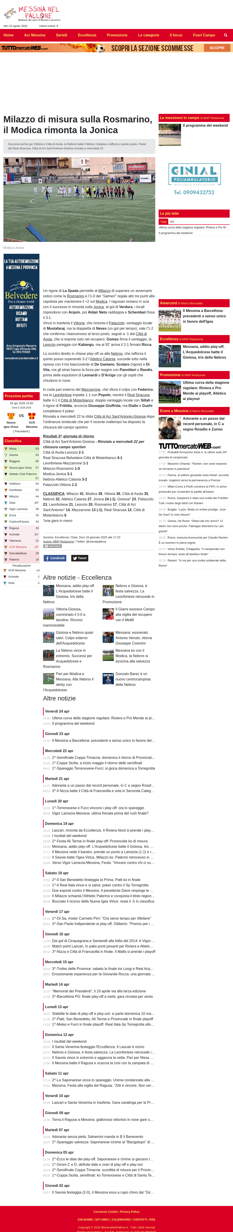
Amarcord (168, 303)
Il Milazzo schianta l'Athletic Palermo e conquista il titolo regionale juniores (111, 896)
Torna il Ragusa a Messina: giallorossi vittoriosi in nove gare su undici (107, 1120)
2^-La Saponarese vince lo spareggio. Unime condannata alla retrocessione (112, 1080)
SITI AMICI (102, 1219)
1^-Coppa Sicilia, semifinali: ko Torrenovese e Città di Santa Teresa (105, 1175)
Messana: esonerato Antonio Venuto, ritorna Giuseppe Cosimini (134, 638)
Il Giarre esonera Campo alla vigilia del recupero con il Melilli (135, 614)
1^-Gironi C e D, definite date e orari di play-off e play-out (97, 1164)
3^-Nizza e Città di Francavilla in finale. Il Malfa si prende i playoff (103, 952)
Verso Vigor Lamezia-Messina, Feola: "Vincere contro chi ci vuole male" (109, 863)
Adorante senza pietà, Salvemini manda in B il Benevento (97, 1137)
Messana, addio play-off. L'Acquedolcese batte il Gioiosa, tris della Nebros (111, 846)
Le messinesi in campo (179, 118)
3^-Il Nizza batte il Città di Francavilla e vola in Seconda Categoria (104, 791)
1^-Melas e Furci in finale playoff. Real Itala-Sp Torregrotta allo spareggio (110, 1024)
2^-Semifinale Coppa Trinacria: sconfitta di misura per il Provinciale (105, 1170)
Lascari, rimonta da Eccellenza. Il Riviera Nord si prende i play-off (104, 830)
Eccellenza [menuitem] (87, 35)
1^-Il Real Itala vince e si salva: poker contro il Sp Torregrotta (100, 885)
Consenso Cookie (105, 1211)
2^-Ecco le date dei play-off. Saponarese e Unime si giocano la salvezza (109, 1159)
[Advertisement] (194, 267)
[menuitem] (225, 35)
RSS (152, 1219)
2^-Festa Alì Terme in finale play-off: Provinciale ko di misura (100, 841)
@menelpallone (96, 541)
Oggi (163, 221)
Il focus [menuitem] (176, 35)
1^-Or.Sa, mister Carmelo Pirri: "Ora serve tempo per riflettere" (101, 918)
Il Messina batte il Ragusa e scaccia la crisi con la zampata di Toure (105, 1063)
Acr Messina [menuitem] (34, 35)
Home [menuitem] (8, 35)
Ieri (172, 221)
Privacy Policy (130, 1211)
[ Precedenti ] (21, 431)
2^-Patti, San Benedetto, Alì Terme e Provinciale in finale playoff (102, 1019)
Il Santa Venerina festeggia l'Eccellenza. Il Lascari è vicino (98, 1047)
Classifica (13, 441)
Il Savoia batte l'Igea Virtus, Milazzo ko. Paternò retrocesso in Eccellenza (110, 857)
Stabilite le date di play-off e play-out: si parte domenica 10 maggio (105, 1014)
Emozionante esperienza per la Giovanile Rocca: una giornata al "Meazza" (111, 974)
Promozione (170, 375)
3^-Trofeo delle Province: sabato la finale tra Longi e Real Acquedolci (107, 969)
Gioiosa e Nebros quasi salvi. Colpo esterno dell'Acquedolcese (74, 638)
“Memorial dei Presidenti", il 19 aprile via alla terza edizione (99, 991)
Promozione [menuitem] (117, 35)
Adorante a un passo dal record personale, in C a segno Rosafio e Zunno (110, 785)
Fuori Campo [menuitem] (204, 35)
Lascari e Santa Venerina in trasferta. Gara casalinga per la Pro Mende (108, 1102)
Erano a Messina (174, 411)
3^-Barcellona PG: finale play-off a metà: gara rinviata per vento (102, 996)
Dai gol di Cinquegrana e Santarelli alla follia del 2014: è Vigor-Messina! (109, 941)
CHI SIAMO (85, 1219)
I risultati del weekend (69, 836)
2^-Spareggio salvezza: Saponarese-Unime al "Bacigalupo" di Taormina (109, 1142)
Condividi (55, 558)
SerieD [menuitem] (61, 35)
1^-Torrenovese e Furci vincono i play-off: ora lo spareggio (98, 808)
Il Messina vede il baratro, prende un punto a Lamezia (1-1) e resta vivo (109, 852)
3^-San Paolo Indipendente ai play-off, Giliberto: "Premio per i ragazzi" (108, 924)
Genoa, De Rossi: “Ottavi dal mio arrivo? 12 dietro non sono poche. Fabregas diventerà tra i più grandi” (191, 526)
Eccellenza (62, 537)
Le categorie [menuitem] (148, 35)
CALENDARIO (121, 1219)
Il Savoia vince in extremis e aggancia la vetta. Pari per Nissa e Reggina (109, 1058)
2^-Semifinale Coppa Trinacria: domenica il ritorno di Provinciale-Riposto (109, 758)
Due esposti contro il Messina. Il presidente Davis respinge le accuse (106, 890)
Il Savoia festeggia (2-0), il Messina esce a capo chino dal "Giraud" (105, 1192)
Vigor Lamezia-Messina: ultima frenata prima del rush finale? (100, 813)
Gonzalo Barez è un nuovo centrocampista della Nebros (133, 679)
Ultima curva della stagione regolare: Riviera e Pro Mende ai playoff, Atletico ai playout (120, 718)
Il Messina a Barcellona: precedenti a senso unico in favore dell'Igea (106, 740)
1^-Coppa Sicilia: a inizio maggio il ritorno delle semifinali (97, 763)
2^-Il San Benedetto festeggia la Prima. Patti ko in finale (96, 880)
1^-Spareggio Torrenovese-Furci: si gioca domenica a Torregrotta (103, 768)
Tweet (80, 558)
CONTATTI (140, 1219)
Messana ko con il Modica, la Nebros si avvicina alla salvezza (133, 656)
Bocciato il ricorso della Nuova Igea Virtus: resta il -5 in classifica (103, 901)
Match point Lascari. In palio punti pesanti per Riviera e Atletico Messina (109, 946)
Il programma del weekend (73, 723)
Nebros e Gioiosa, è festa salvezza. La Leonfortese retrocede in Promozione (113, 1052)
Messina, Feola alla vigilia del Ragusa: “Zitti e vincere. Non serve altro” (108, 1085)
